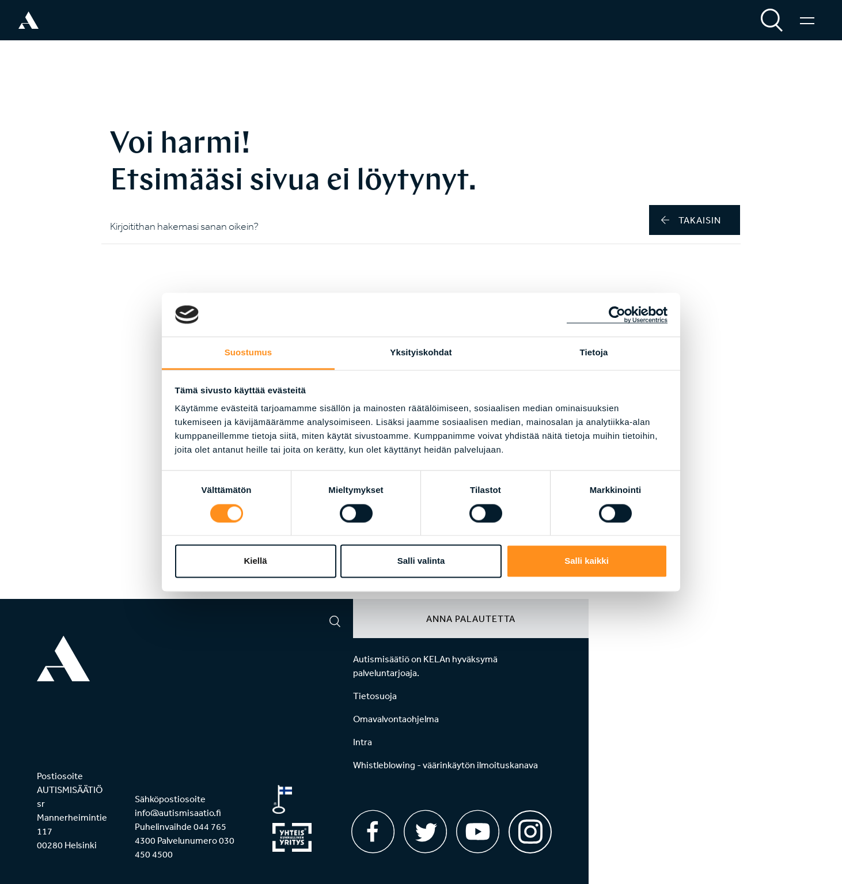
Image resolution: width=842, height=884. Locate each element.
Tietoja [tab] (594, 353)
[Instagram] (530, 827)
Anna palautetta (470, 618)
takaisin (691, 220)
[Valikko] (807, 20)
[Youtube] (477, 831)
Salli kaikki (586, 561)
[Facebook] (373, 831)
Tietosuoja (375, 695)
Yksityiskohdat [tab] (421, 353)
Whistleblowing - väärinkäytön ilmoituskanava (445, 765)
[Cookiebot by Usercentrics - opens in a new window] (617, 314)
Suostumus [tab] (248, 353)
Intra (362, 742)
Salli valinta (421, 561)
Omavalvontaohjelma (396, 718)
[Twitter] (425, 831)
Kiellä (255, 561)
